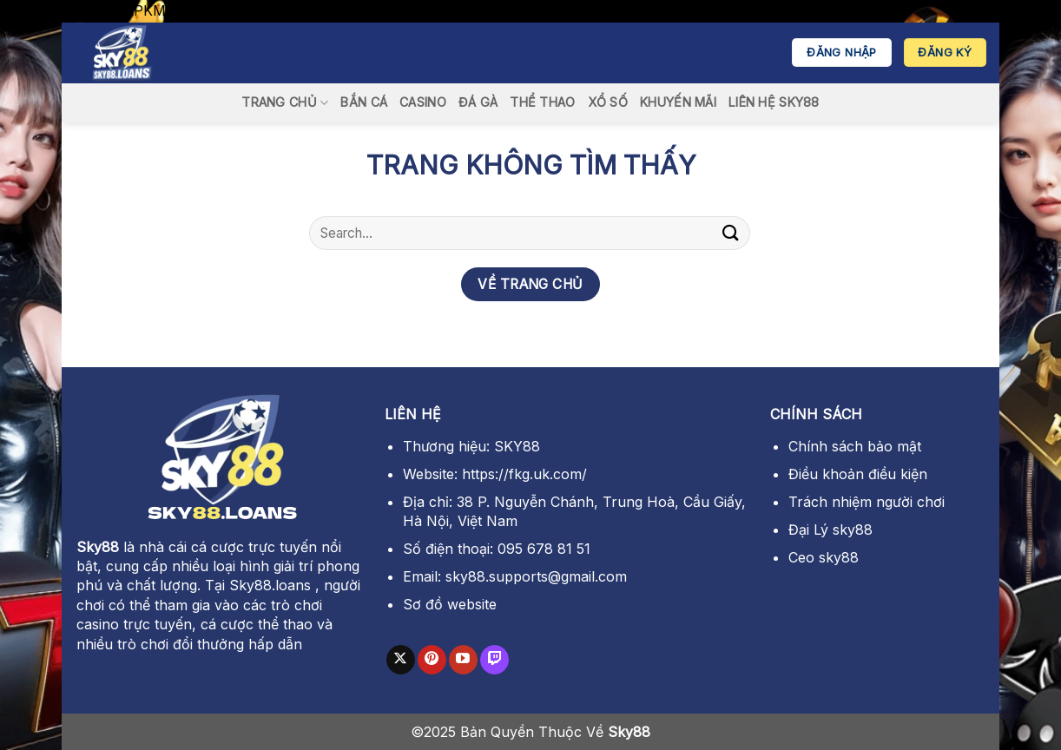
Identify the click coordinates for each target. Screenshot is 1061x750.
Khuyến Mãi (678, 102)
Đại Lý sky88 (830, 529)
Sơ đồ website (450, 604)
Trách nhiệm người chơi (866, 501)
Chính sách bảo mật (854, 446)
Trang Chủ (284, 103)
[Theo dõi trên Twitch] (494, 659)
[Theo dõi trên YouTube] (463, 659)
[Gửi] (731, 233)
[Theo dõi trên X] (400, 659)
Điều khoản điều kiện (857, 474)
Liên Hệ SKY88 (774, 102)
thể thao (542, 102)
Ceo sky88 (823, 557)
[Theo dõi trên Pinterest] (432, 659)
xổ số (608, 102)
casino (422, 102)
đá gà (478, 102)
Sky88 (97, 547)
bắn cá (363, 102)
